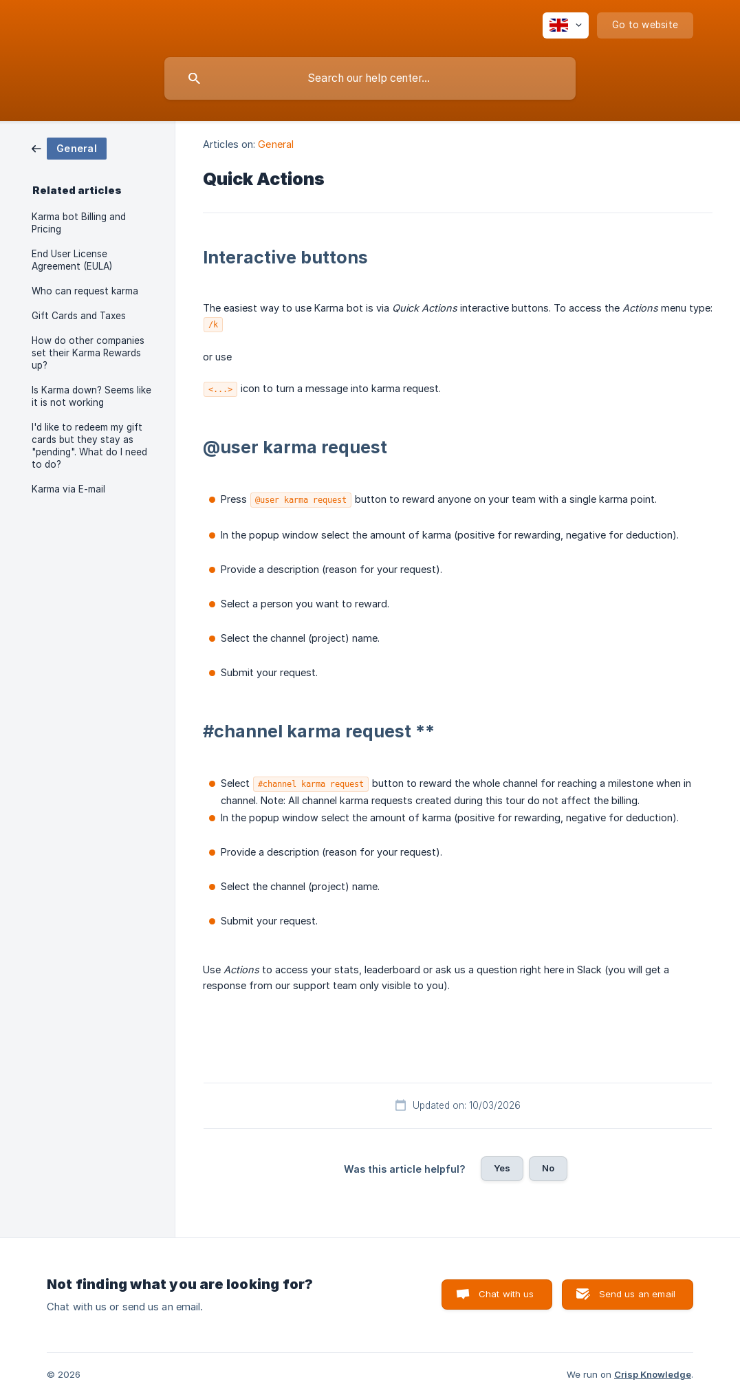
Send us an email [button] (637, 1293)
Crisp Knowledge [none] (652, 1374)
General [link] (276, 144)
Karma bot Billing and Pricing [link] (79, 223)
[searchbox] (370, 78)
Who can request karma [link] (85, 290)
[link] (69, 147)
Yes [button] (502, 1167)
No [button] (548, 1167)
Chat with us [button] (506, 1293)
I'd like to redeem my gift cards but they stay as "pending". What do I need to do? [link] (89, 446)
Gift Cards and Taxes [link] (79, 315)
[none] (566, 25)
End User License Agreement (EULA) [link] (72, 260)
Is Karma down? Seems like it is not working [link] (91, 396)
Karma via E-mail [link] (68, 489)
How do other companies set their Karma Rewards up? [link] (88, 353)
